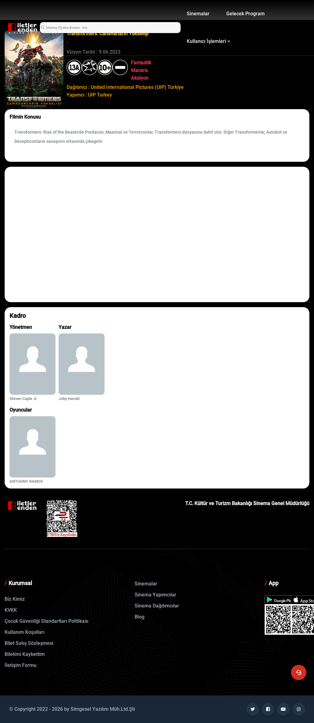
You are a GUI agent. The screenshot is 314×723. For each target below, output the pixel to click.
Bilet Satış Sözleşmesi (29, 643)
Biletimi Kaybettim (25, 654)
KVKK (11, 610)
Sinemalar (198, 14)
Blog (139, 617)
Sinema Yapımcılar (155, 595)
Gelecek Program (245, 14)
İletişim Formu (20, 665)
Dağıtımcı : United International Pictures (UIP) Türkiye (125, 87)
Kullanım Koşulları (24, 632)
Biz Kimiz (15, 599)
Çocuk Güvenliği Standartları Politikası (46, 621)
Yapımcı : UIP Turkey (89, 95)
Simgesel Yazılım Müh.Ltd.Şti (103, 709)
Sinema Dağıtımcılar (157, 606)
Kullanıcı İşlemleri (206, 41)
